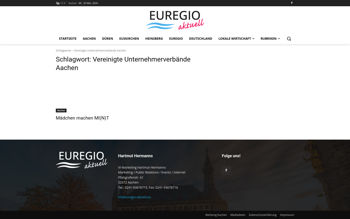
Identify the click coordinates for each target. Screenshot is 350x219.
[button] (288, 38)
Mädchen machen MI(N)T (82, 118)
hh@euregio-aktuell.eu (134, 197)
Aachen (61, 110)
